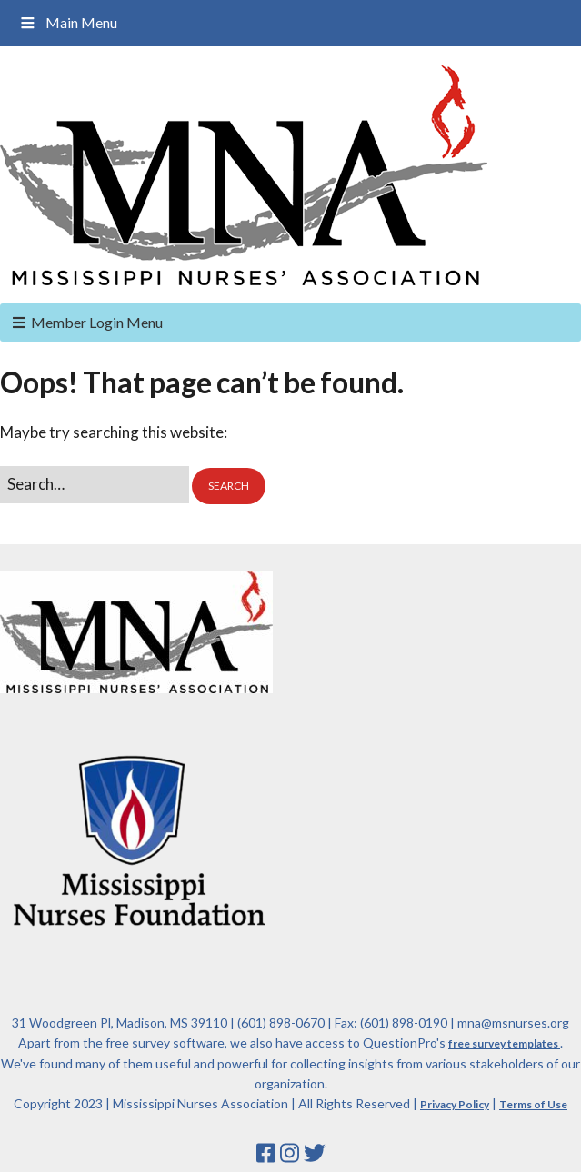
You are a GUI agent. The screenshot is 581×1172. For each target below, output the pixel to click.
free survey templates (504, 1043)
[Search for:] (94, 484)
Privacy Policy (454, 1104)
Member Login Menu (97, 322)
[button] (228, 486)
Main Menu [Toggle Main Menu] (67, 22)
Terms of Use (533, 1104)
